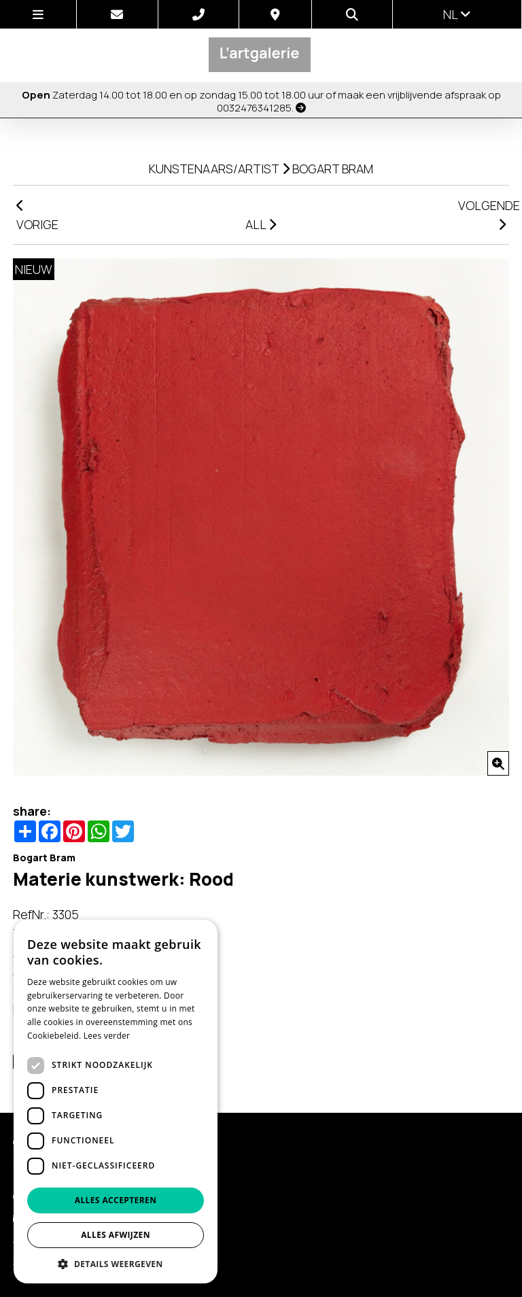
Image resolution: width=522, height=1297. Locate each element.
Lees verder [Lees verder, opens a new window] (107, 1035)
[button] (115, 1263)
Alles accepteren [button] (116, 1200)
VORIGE (37, 215)
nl (457, 14)
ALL (260, 224)
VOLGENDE (483, 213)
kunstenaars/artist (214, 168)
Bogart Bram (332, 168)
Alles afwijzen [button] (115, 1235)
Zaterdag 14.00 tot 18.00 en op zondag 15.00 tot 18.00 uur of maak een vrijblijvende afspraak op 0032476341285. (261, 101)
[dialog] (116, 1101)
